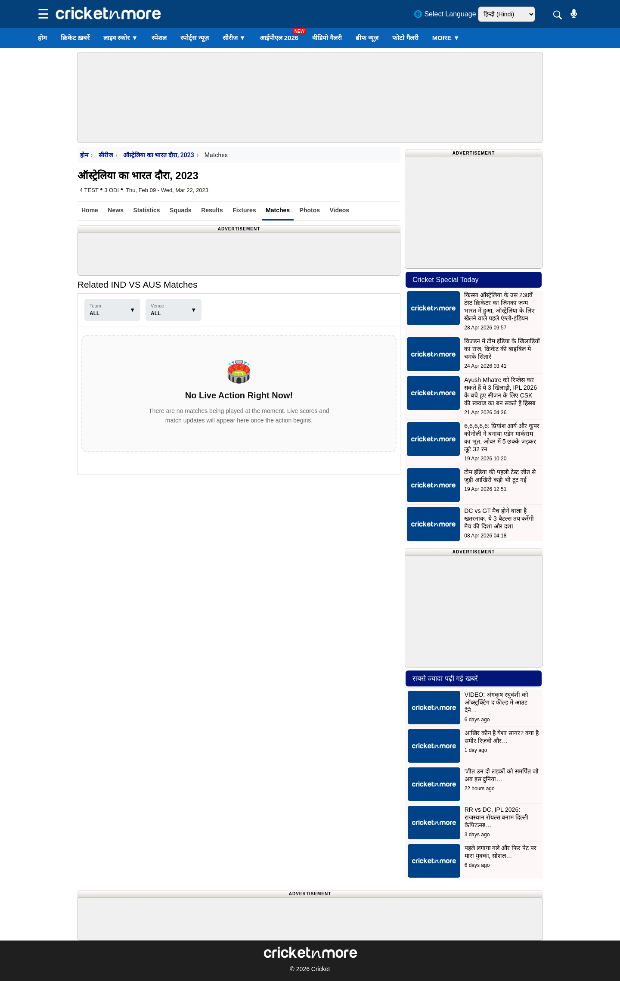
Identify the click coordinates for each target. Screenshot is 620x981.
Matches (278, 210)
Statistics (146, 210)
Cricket (320, 968)
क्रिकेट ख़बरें (75, 37)
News (116, 210)
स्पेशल (159, 37)
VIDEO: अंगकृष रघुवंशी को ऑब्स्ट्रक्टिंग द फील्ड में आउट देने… (496, 702)
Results (212, 210)
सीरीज (234, 37)
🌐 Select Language (445, 14)
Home (89, 210)
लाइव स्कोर (120, 37)
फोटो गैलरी (405, 37)
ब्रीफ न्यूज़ (367, 37)
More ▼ (446, 37)
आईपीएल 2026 (279, 37)
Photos (310, 210)
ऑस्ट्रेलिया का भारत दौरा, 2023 (158, 155)
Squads (181, 210)
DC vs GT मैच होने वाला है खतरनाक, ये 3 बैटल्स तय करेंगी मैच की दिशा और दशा (499, 518)
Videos (339, 210)
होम (42, 37)
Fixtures (244, 210)
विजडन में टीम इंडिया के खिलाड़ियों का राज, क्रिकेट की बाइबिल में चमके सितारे (501, 349)
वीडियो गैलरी (327, 37)
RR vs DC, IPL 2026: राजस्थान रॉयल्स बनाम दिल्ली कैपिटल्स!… (497, 817)
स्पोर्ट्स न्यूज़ (194, 37)
